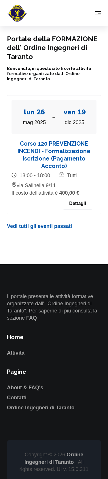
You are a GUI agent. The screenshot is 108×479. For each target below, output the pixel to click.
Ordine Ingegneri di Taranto (41, 407)
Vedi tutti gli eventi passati (39, 226)
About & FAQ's (25, 387)
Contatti (16, 397)
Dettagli (77, 203)
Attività (15, 353)
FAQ (31, 318)
